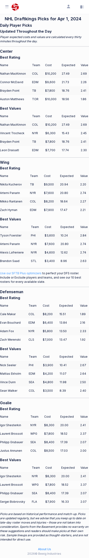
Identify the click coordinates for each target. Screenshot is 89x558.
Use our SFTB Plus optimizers (21, 273)
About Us (44, 549)
